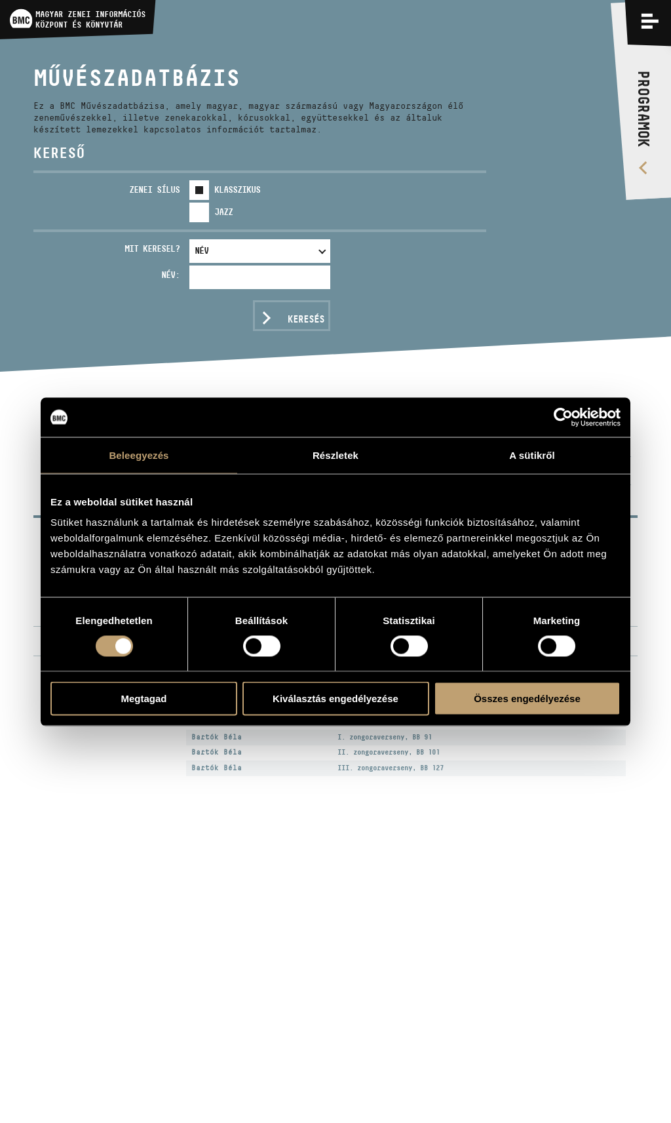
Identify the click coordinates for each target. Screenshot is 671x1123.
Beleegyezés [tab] (138, 454)
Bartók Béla (216, 737)
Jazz (223, 212)
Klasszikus (237, 189)
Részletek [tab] (335, 454)
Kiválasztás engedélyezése (335, 698)
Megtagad (143, 698)
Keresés (306, 319)
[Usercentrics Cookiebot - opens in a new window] (563, 417)
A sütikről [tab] (532, 454)
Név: (170, 274)
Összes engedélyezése (527, 698)
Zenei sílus (154, 189)
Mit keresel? (152, 248)
